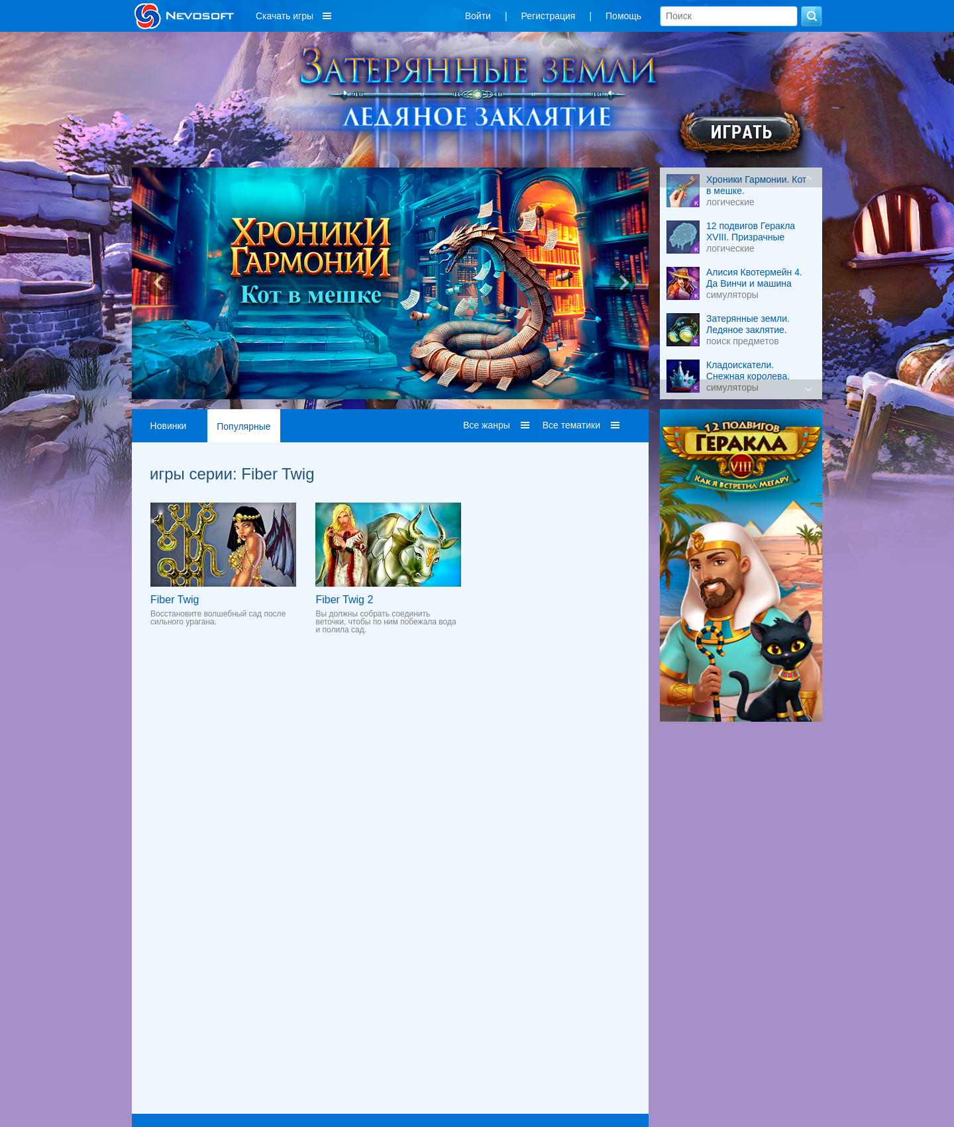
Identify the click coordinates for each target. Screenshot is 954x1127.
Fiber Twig (174, 599)
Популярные (243, 426)
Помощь (623, 16)
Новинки (168, 425)
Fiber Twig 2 (344, 599)
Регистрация (548, 16)
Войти (478, 16)
